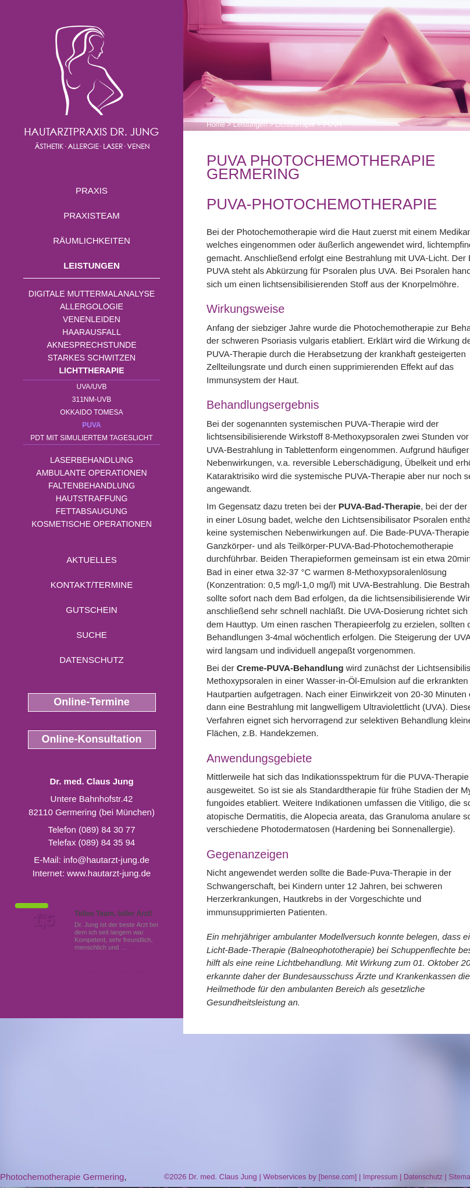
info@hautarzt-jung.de (106, 860)
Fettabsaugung (91, 511)
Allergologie (91, 306)
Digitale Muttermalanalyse (92, 293)
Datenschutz (91, 660)
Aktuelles (91, 560)
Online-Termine (92, 702)
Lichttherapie (91, 370)
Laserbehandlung (91, 460)
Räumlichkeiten (91, 240)
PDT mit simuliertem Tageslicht (91, 438)
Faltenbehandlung (91, 485)
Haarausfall (91, 332)
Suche (91, 635)
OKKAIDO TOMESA (91, 412)
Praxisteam (91, 215)
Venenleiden (91, 319)
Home (215, 124)
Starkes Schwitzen (92, 357)
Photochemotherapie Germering (62, 1177)
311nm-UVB (91, 399)
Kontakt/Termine (92, 585)
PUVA (91, 425)
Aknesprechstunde (91, 344)
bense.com (338, 1177)
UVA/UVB (92, 387)
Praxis (92, 190)
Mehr (136, 947)
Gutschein (91, 610)
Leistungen (91, 265)
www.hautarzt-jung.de (109, 873)
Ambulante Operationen (91, 472)
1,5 (44, 920)
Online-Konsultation (92, 739)
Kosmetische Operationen (91, 524)
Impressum (380, 1177)
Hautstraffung (92, 498)
